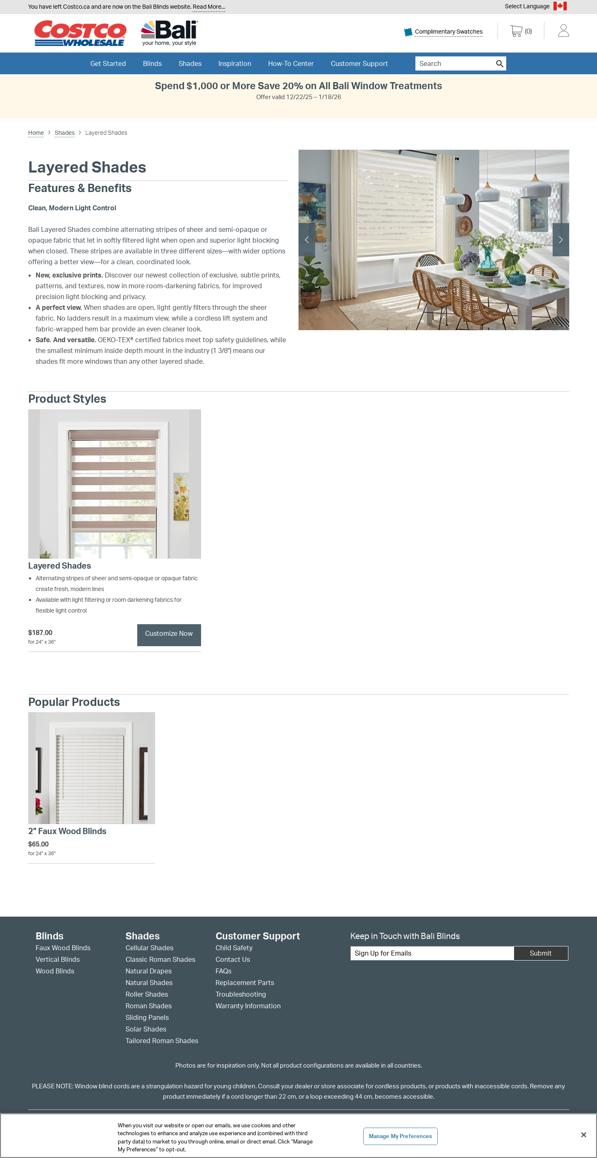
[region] (298, 1135)
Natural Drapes (149, 971)
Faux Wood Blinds (63, 948)
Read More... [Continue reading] (209, 6)
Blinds (49, 936)
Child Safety (234, 948)
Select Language (527, 6)
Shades (143, 936)
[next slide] (561, 239)
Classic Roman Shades (160, 959)
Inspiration (234, 63)
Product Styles (67, 399)
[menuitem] (450, 34)
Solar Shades (146, 1029)
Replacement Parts (245, 982)
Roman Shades (149, 1006)
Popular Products (74, 702)
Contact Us (233, 959)
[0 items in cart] (521, 32)
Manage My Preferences (400, 1136)
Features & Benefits (80, 188)
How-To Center (291, 63)
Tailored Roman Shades (162, 1040)
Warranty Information (248, 1006)
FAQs (223, 971)
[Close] (584, 1135)
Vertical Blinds (58, 959)
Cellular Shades (149, 948)
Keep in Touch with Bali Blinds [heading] (405, 936)
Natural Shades (149, 982)
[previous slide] (306, 239)
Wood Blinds (55, 971)
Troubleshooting (241, 994)
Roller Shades (147, 994)
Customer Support (359, 63)
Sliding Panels (147, 1017)
